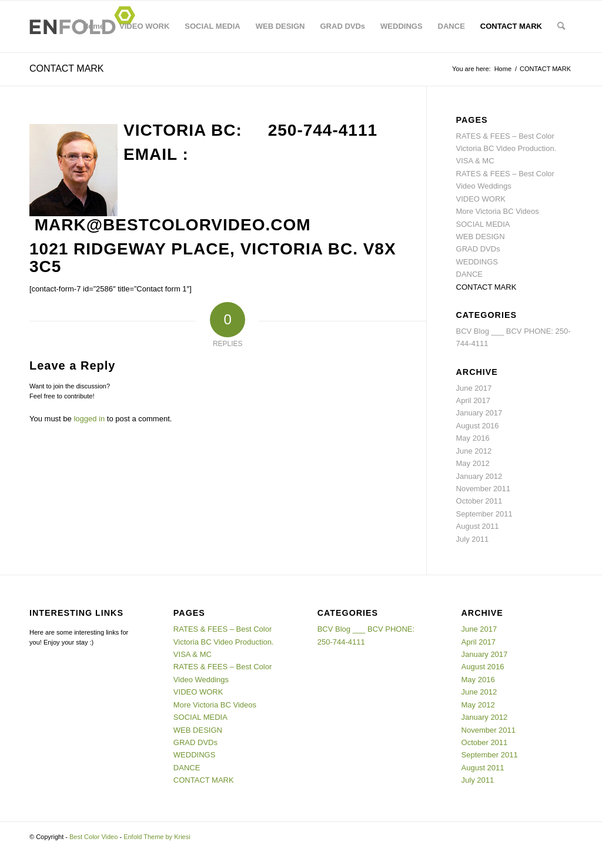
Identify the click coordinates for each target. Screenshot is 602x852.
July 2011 (472, 539)
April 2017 (473, 400)
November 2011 (483, 488)
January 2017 (479, 412)
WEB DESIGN (280, 26)
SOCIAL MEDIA (212, 26)
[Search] (561, 26)
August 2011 (477, 526)
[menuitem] (561, 26)
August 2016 (477, 425)
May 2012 (473, 463)
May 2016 (473, 438)
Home (93, 26)
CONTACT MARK (511, 26)
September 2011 (484, 513)
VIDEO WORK (144, 26)
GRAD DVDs (343, 26)
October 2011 (479, 501)
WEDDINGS (401, 26)
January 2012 (479, 476)
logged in (89, 418)
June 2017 (474, 388)
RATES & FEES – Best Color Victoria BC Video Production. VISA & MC (506, 149)
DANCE (451, 26)
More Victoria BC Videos (497, 211)
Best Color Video (93, 836)
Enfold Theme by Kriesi (156, 836)
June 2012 (474, 451)
